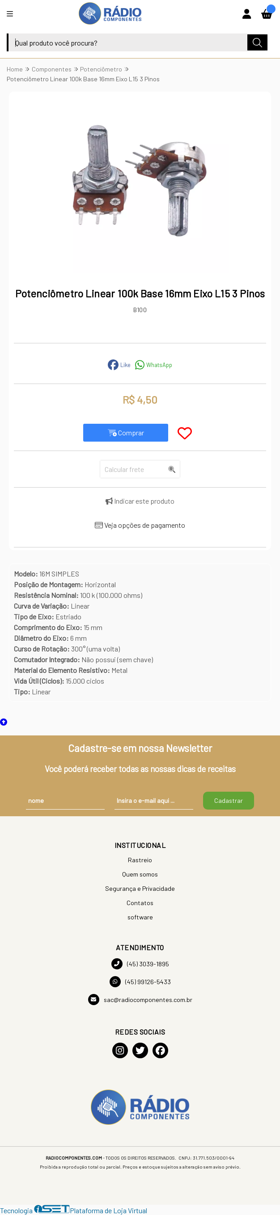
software (140, 917)
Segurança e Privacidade (140, 888)
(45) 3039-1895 (140, 963)
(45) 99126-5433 (140, 981)
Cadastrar (228, 800)
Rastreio (140, 860)
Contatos (140, 902)
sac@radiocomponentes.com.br (140, 999)
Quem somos (140, 874)
